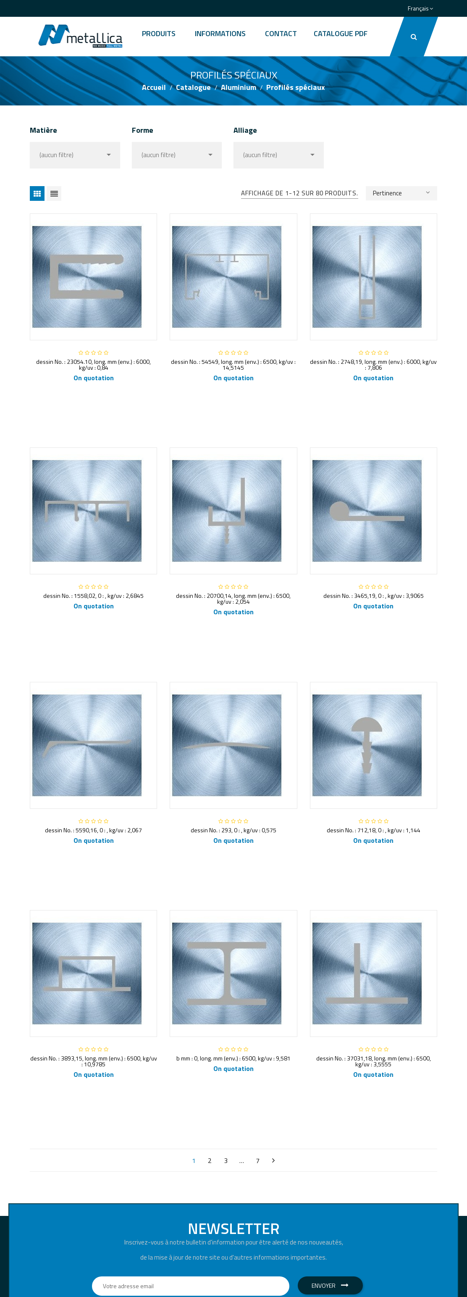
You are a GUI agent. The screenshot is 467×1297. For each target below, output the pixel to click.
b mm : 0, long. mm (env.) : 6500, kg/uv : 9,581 (233, 1058)
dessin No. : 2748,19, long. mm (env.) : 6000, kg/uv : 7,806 (373, 364)
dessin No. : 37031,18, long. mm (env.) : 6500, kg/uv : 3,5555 (373, 1061)
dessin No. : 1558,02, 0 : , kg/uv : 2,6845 (93, 595)
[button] (414, 36)
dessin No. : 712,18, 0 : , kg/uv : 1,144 (373, 830)
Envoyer (330, 1285)
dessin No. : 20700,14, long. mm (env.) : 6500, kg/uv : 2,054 (233, 598)
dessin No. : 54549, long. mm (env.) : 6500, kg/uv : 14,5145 (233, 364)
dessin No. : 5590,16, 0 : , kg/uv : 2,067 (93, 830)
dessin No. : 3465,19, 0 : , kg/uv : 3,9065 (373, 595)
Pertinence (401, 192)
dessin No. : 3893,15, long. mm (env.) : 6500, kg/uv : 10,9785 (93, 1061)
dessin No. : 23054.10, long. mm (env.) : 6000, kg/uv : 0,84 (93, 364)
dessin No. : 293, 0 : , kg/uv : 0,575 (233, 830)
